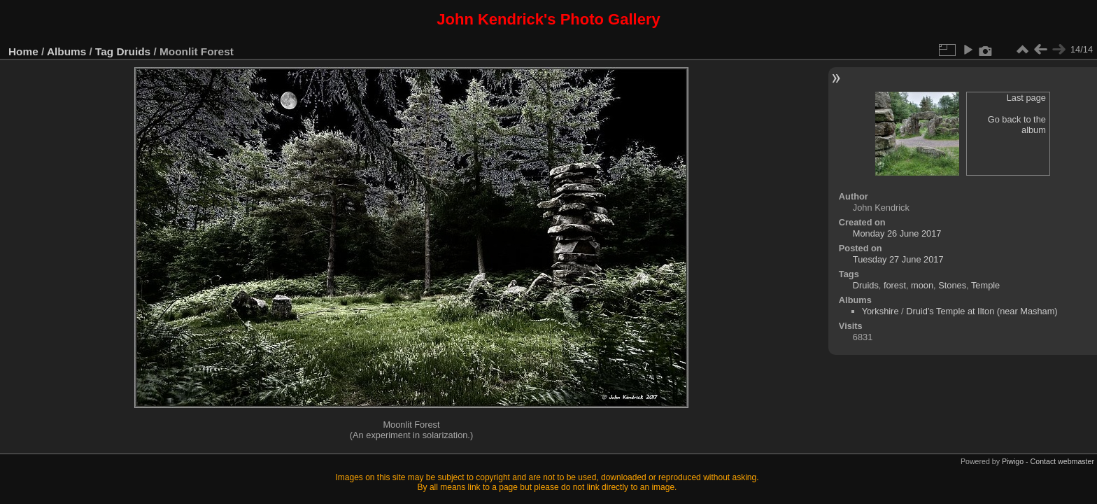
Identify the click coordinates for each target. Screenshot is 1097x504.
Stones (952, 285)
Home (23, 51)
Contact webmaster (1062, 461)
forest (895, 285)
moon (922, 285)
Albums (66, 51)
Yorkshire (880, 311)
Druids (134, 51)
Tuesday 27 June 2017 (898, 259)
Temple (985, 285)
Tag (104, 51)
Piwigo (1013, 461)
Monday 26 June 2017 (897, 233)
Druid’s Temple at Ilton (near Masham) (981, 311)
